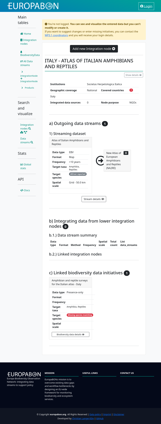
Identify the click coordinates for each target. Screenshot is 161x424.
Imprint (107, 414)
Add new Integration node (94, 49)
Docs (25, 190)
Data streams (26, 140)
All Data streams (26, 63)
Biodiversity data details (70, 334)
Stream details (94, 199)
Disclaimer (118, 414)
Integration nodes (28, 41)
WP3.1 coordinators (56, 35)
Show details (134, 75)
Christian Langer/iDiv (83, 418)
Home (25, 33)
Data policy (95, 414)
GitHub (100, 418)
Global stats (25, 166)
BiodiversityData (30, 54)
